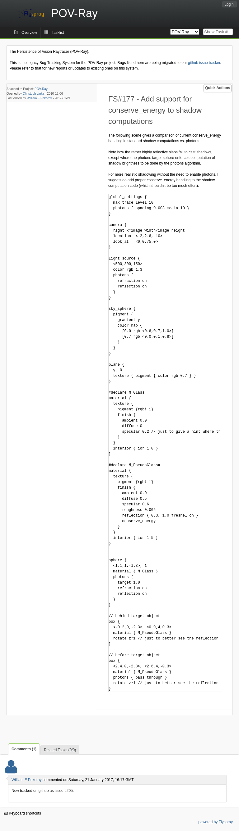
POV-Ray (41, 89)
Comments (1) (24, 749)
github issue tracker (204, 63)
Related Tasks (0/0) (60, 750)
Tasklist (58, 32)
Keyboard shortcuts (22, 813)
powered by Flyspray (215, 822)
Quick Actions (217, 88)
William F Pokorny (39, 98)
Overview (29, 32)
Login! (229, 4)
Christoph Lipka (33, 93)
